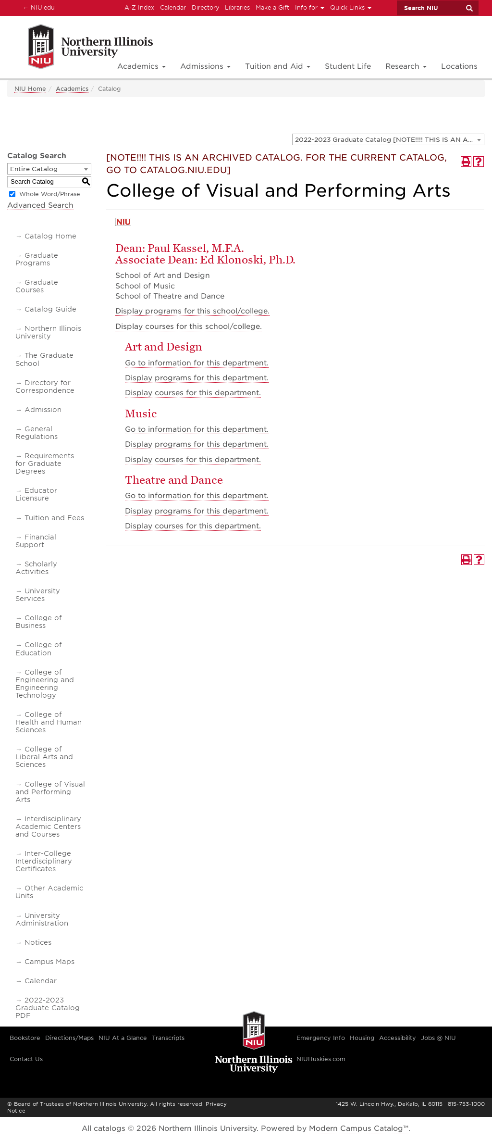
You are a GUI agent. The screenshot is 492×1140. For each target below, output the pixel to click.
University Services (37, 594)
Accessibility (397, 1037)
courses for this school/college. (188, 326)
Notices (38, 942)
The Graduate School (44, 359)
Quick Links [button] (350, 7)
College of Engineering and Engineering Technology (44, 683)
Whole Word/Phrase (49, 194)
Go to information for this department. (197, 363)
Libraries (237, 7)
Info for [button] (309, 7)
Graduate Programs (36, 259)
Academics (72, 88)
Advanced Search (40, 205)
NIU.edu (37, 7)
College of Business (38, 621)
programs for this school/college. (192, 311)
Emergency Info (320, 1037)
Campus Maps (49, 961)
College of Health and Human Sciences (48, 722)
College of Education (38, 648)
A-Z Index (139, 7)
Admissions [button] (205, 66)
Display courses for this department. (193, 392)
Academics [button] (141, 66)
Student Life (348, 66)
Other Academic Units (49, 892)
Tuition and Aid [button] (277, 66)
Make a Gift (272, 7)
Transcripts (168, 1037)
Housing (362, 1037)
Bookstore (25, 1037)
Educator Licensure (36, 494)
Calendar (173, 7)
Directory (205, 7)
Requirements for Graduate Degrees (44, 463)
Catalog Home (50, 236)
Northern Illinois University (48, 332)
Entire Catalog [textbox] (34, 169)
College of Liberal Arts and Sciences (44, 756)
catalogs (109, 1128)
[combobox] (388, 139)
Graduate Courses (36, 286)
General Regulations (36, 432)
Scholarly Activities (36, 568)
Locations (459, 66)
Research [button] (406, 66)
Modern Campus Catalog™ (358, 1128)
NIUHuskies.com (320, 1059)
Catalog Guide (50, 309)
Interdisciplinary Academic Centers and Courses (48, 826)
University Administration (41, 919)
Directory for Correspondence (44, 386)
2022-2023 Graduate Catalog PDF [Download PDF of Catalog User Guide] (47, 1007)
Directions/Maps (69, 1037)
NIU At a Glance (122, 1037)
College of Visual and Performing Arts (50, 791)
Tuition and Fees (54, 518)
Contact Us (26, 1059)
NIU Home (30, 88)
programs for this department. (197, 378)
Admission (43, 409)
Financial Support (35, 541)
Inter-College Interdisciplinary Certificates (43, 861)
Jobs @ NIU (438, 1037)
